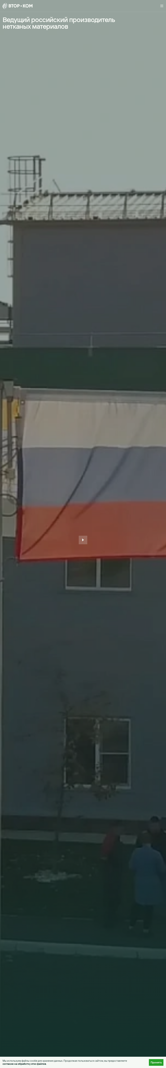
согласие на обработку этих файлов (24, 1063)
